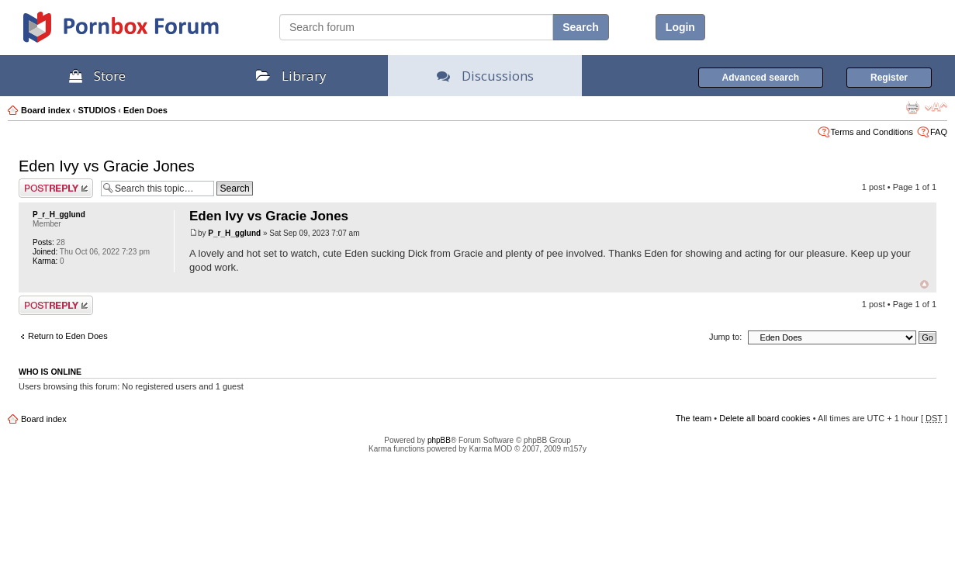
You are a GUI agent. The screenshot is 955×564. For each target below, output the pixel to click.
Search (580, 27)
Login (680, 27)
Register (889, 77)
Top (924, 284)
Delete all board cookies (764, 418)
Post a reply (56, 188)
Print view (912, 107)
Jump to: (725, 336)
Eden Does (145, 110)
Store (97, 76)
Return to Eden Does (68, 336)
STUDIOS (97, 110)
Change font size (936, 107)
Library (291, 76)
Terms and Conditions (872, 132)
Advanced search (760, 77)
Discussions (485, 76)
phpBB (439, 440)
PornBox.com (141, 32)
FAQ (938, 132)
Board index (46, 110)
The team (693, 418)
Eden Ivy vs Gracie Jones (107, 166)
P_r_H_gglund (59, 214)
